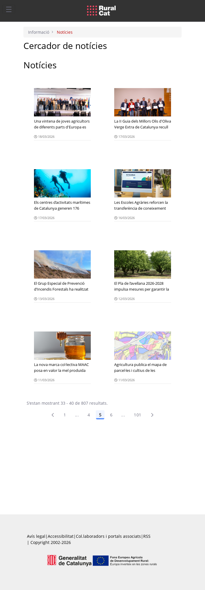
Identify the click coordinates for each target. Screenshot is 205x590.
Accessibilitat (61, 536)
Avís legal (36, 536)
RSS (147, 536)
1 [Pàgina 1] (65, 415)
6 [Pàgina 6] (111, 415)
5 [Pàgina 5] (100, 415)
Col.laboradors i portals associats (108, 536)
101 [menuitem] (137, 415)
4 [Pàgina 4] (89, 415)
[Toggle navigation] (8, 9)
